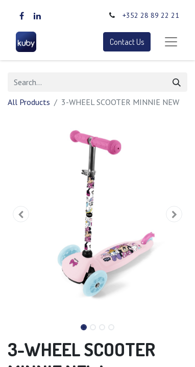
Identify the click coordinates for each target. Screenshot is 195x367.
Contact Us (127, 42)
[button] (21, 214)
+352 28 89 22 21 (151, 15)
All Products (29, 102)
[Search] (176, 82)
